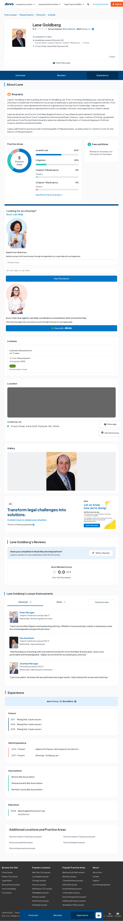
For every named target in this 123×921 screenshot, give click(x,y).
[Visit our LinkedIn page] (110, 914)
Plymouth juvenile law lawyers (21, 843)
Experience (102, 75)
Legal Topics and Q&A (74, 4)
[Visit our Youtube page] (117, 914)
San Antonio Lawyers (40, 901)
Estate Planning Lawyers (72, 889)
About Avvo (97, 873)
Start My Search (61, 278)
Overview (20, 75)
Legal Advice (7, 881)
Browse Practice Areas (11, 885)
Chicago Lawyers (39, 881)
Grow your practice (100, 4)
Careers (96, 877)
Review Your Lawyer (10, 877)
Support (96, 881)
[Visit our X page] (101, 914)
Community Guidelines (52, 913)
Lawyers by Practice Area (49, 4)
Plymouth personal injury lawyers (22, 848)
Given (61, 602)
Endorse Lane (102, 602)
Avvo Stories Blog (9, 889)
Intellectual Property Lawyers (74, 901)
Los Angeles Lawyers (40, 877)
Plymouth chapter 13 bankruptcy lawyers (25, 837)
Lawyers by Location (25, 4)
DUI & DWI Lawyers (69, 885)
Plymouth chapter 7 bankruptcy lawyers (79, 837)
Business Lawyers (69, 877)
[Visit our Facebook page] (92, 914)
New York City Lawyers (41, 873)
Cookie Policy (34, 913)
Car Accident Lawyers (71, 893)
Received (25, 602)
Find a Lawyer (7, 873)
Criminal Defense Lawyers (72, 881)
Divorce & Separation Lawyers (74, 897)
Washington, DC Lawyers (42, 889)
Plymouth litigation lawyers (74, 843)
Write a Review (70, 29)
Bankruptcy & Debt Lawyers (73, 873)
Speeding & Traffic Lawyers (73, 905)
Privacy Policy (20, 913)
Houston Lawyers (39, 885)
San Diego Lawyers (39, 905)
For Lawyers (7, 893)
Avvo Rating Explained (101, 885)
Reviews (61, 75)
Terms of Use (7, 913)
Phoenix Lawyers (39, 897)
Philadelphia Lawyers (40, 893)
